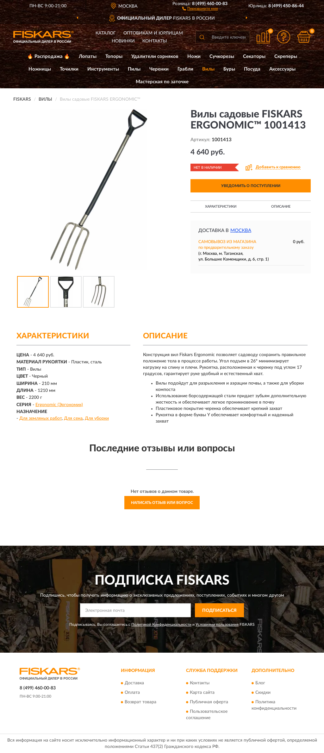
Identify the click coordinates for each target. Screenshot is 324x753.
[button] (200, 8)
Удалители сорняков (154, 56)
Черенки (159, 69)
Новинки (123, 41)
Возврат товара (140, 702)
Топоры (113, 56)
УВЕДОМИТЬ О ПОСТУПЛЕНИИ (250, 186)
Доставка (134, 683)
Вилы (208, 69)
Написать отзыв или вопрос (162, 503)
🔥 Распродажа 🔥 (48, 56)
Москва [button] (240, 230)
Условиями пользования (217, 624)
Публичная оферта (209, 702)
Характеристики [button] (220, 206)
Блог (260, 683)
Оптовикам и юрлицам (153, 33)
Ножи (194, 56)
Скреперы (285, 56)
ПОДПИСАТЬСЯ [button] (219, 610)
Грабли (185, 69)
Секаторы (254, 56)
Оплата (132, 692)
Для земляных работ (40, 418)
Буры (229, 69)
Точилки (69, 69)
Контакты (154, 41)
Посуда (252, 69)
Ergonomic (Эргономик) (59, 405)
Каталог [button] (106, 33)
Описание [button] (280, 206)
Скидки (263, 692)
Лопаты (88, 56)
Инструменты (103, 69)
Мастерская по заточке (162, 81)
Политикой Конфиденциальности (161, 624)
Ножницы (39, 69)
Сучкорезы (221, 56)
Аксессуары (282, 69)
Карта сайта (202, 692)
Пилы (134, 69)
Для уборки (97, 418)
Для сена (73, 418)
